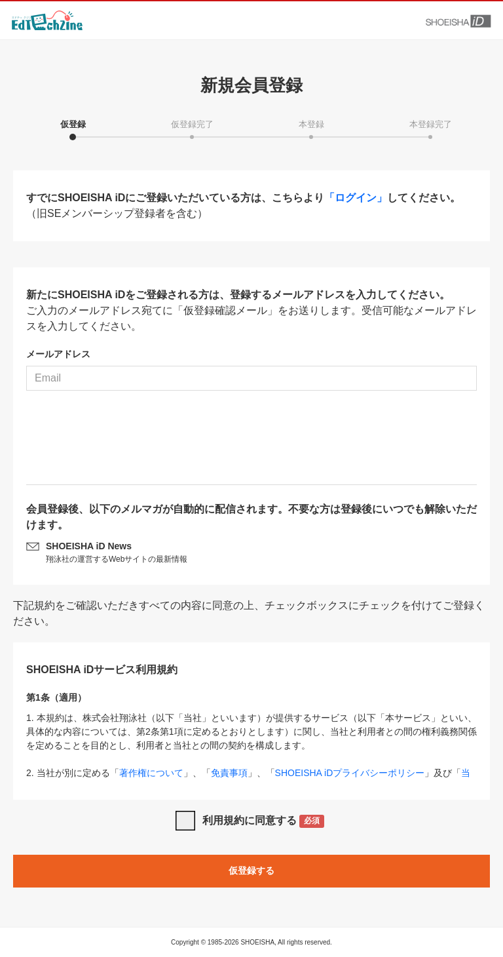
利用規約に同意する (263, 822)
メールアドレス (58, 354)
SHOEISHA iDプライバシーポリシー (350, 773)
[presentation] (251, 442)
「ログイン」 (355, 197)
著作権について (151, 773)
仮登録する (251, 870)
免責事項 (229, 773)
